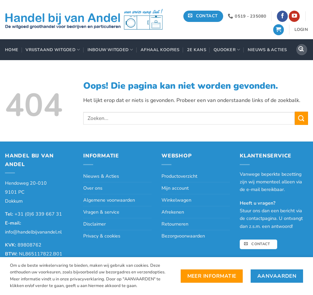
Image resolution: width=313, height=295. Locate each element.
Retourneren (174, 224)
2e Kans (196, 50)
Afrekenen (172, 212)
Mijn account (175, 188)
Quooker (227, 50)
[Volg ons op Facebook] (282, 16)
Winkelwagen (176, 200)
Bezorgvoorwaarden (183, 236)
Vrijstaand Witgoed (53, 50)
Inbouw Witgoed (110, 50)
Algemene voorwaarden (109, 200)
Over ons (92, 188)
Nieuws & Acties (267, 50)
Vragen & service (101, 212)
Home (11, 50)
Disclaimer (94, 224)
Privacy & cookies (101, 236)
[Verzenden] (301, 49)
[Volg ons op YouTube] (294, 16)
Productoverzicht (179, 176)
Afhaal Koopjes (160, 50)
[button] (278, 29)
